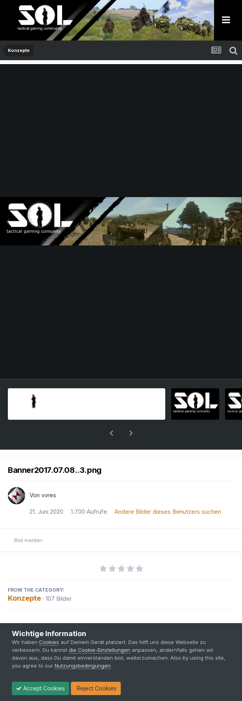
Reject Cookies (95, 688)
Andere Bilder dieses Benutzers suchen (168, 491)
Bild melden (28, 520)
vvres (48, 474)
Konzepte (24, 578)
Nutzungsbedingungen (83, 665)
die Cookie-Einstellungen (99, 650)
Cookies (49, 642)
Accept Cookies (40, 688)
